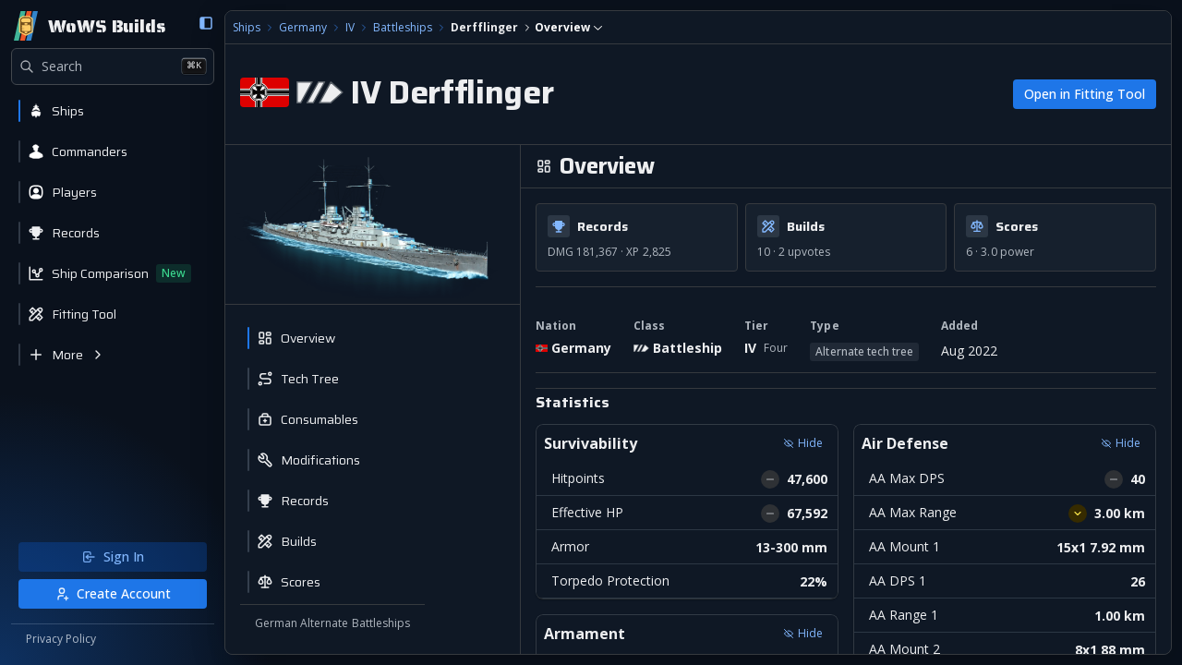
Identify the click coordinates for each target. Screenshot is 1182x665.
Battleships (402, 27)
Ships (246, 27)
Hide (803, 443)
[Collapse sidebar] (206, 23)
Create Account (112, 593)
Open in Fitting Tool (1084, 94)
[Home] (88, 26)
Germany (303, 27)
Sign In (112, 556)
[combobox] (568, 27)
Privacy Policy (61, 639)
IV (350, 27)
